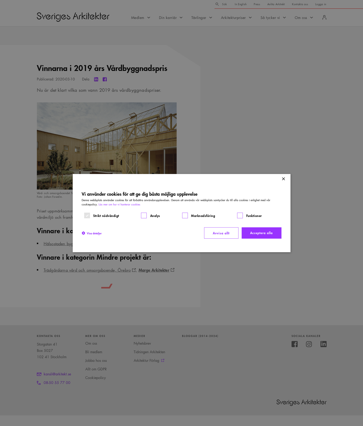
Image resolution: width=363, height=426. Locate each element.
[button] (92, 233)
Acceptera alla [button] (261, 232)
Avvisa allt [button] (221, 232)
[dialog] (181, 213)
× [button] (283, 179)
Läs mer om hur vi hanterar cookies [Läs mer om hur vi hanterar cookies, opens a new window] (119, 204)
